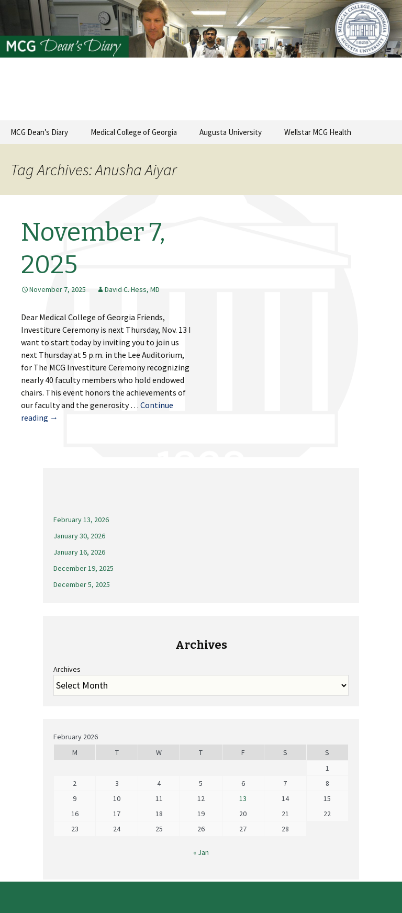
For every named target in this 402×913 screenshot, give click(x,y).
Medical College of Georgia (134, 132)
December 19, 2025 (83, 568)
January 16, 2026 (79, 552)
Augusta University (230, 132)
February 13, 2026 (81, 519)
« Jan (201, 852)
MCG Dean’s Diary (39, 132)
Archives (67, 669)
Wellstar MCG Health (317, 132)
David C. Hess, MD (132, 289)
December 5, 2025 (81, 584)
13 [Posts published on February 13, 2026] (243, 798)
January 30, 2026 (79, 535)
